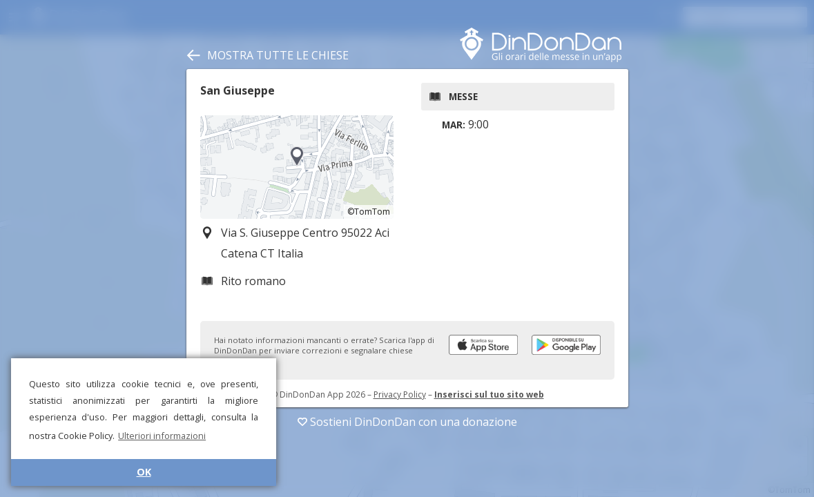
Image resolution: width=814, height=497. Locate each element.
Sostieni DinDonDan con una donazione (407, 421)
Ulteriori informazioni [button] (162, 435)
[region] (297, 167)
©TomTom (368, 211)
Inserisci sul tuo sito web (489, 394)
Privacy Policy (400, 394)
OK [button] (144, 471)
